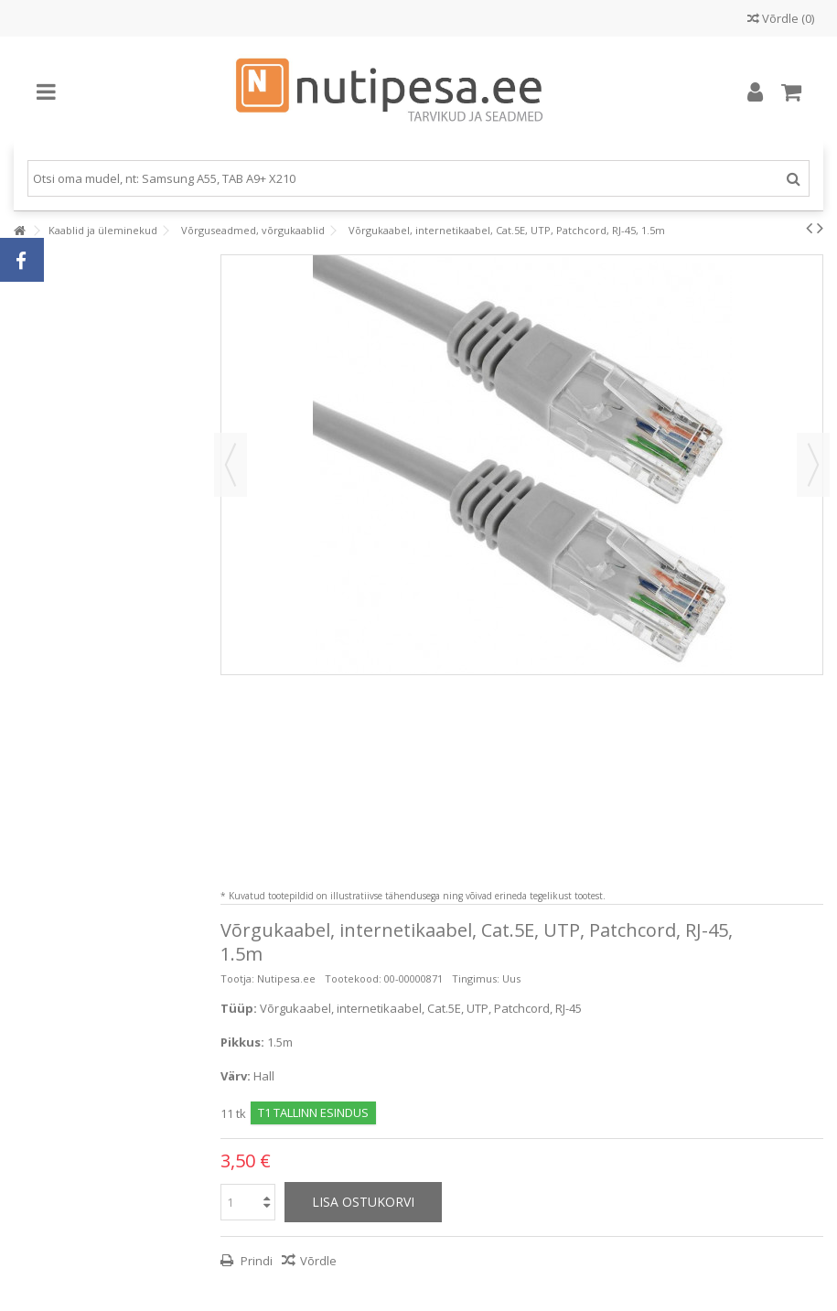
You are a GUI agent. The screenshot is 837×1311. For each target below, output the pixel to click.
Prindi (255, 1260)
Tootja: (237, 978)
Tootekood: (353, 978)
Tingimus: (475, 978)
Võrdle (318, 1260)
